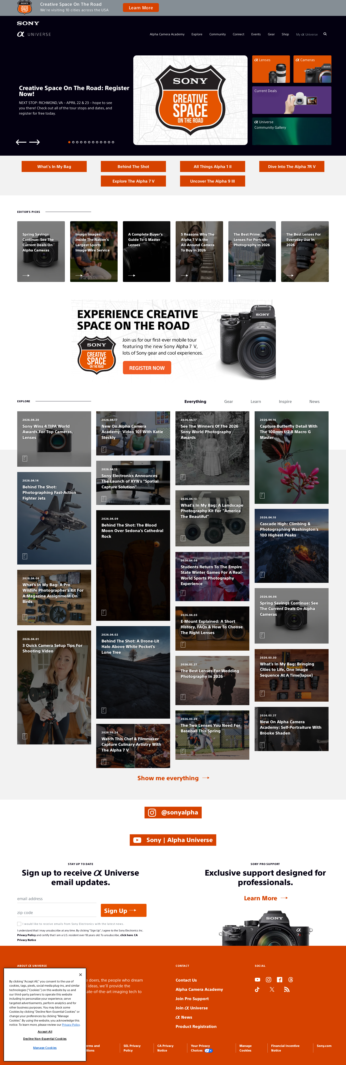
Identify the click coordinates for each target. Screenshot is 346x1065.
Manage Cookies (45, 1048)
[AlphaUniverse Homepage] (34, 34)
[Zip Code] (56, 912)
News (184, 1017)
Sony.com (324, 1046)
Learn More (141, 7)
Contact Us (186, 979)
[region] (45, 1014)
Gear (271, 34)
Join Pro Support (192, 998)
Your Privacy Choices (202, 1048)
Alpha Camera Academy (167, 34)
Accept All (45, 1031)
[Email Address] (56, 898)
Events (256, 34)
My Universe (307, 34)
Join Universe (192, 1007)
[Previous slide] (21, 142)
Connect (238, 34)
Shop (285, 34)
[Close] (80, 975)
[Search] (325, 34)
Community (217, 34)
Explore (197, 34)
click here (126, 935)
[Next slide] (34, 142)
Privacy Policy (26, 935)
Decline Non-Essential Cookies (45, 1038)
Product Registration (196, 1026)
